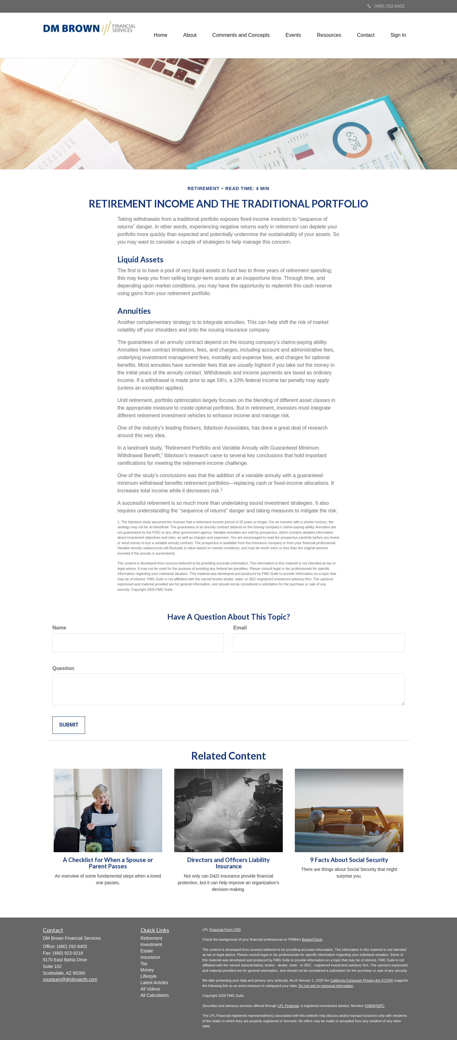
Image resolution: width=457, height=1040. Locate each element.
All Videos (150, 988)
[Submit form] (68, 725)
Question (63, 668)
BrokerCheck (312, 939)
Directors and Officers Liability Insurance (228, 863)
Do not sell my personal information (326, 986)
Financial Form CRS (225, 929)
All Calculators (155, 995)
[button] (189, 35)
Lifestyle (149, 976)
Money (147, 969)
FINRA (370, 1006)
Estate (147, 950)
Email (240, 627)
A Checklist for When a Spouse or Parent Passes (108, 863)
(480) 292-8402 (386, 6)
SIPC (380, 1006)
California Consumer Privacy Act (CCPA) (361, 980)
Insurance (150, 957)
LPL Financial (288, 1006)
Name (59, 627)
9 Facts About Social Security (349, 859)
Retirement (151, 938)
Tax (144, 963)
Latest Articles (154, 982)
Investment (151, 944)
